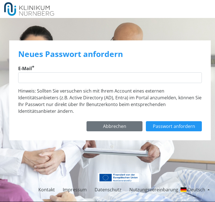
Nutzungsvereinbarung (153, 190)
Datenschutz (108, 190)
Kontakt (46, 190)
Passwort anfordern (174, 126)
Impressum (75, 190)
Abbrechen (114, 126)
